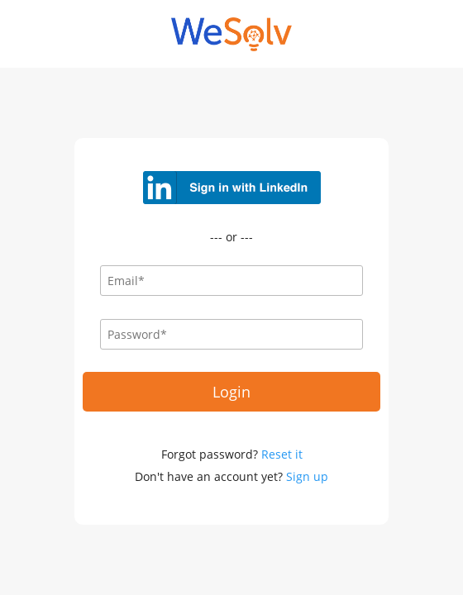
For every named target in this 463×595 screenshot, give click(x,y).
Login (231, 392)
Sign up (307, 476)
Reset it (282, 454)
